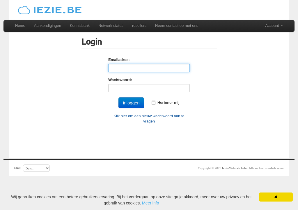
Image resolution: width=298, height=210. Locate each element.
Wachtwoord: (120, 80)
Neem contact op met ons (176, 25)
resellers (139, 25)
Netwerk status (110, 25)
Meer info (150, 203)
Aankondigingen (47, 25)
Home (20, 25)
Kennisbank (80, 25)
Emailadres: (119, 59)
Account (274, 25)
